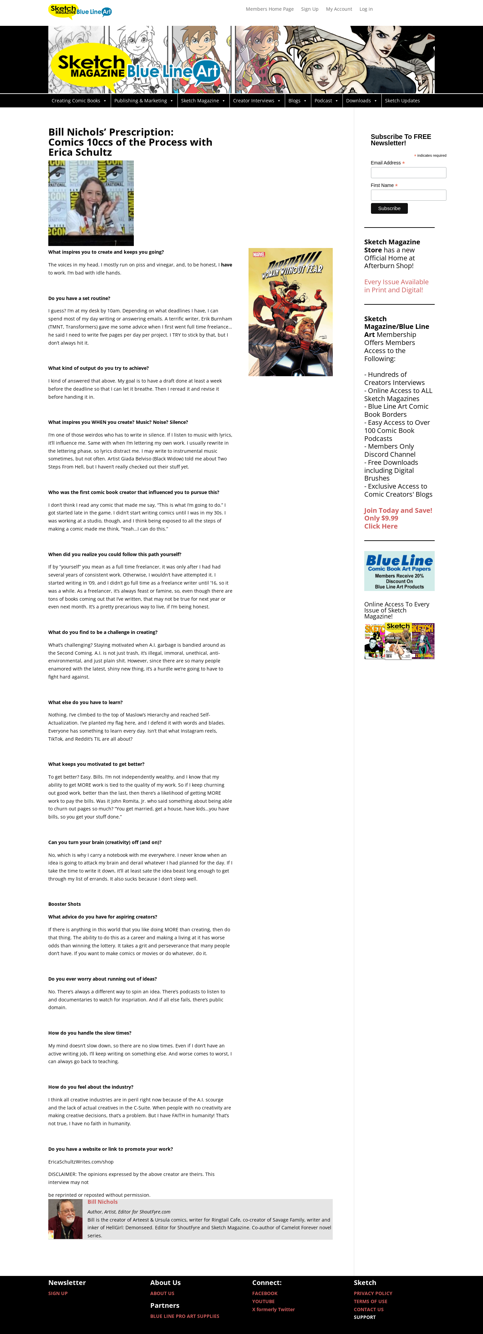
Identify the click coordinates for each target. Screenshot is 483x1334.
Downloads (362, 100)
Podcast (327, 100)
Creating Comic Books (79, 100)
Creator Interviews (257, 100)
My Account (339, 9)
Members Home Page (270, 9)
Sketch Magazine (203, 100)
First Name (384, 185)
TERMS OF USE (370, 1301)
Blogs (297, 100)
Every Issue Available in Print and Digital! (396, 285)
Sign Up (310, 9)
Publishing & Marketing (144, 100)
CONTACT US (369, 1309)
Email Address (388, 163)
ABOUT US (162, 1293)
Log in (366, 9)
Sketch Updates (402, 100)
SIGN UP (58, 1293)
